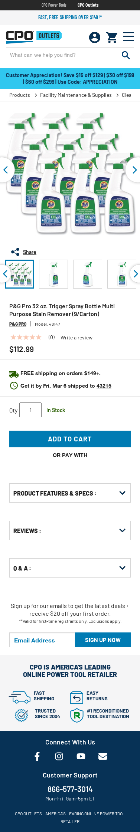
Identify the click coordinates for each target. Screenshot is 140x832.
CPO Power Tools (54, 4)
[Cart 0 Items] (111, 37)
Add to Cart (70, 439)
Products (19, 95)
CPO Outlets (88, 4)
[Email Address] (42, 639)
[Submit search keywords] (126, 55)
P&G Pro (17, 323)
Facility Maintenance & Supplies (76, 95)
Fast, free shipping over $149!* (70, 17)
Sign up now (103, 639)
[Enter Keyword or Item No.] (70, 54)
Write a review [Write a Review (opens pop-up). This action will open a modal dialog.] (76, 337)
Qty (13, 410)
